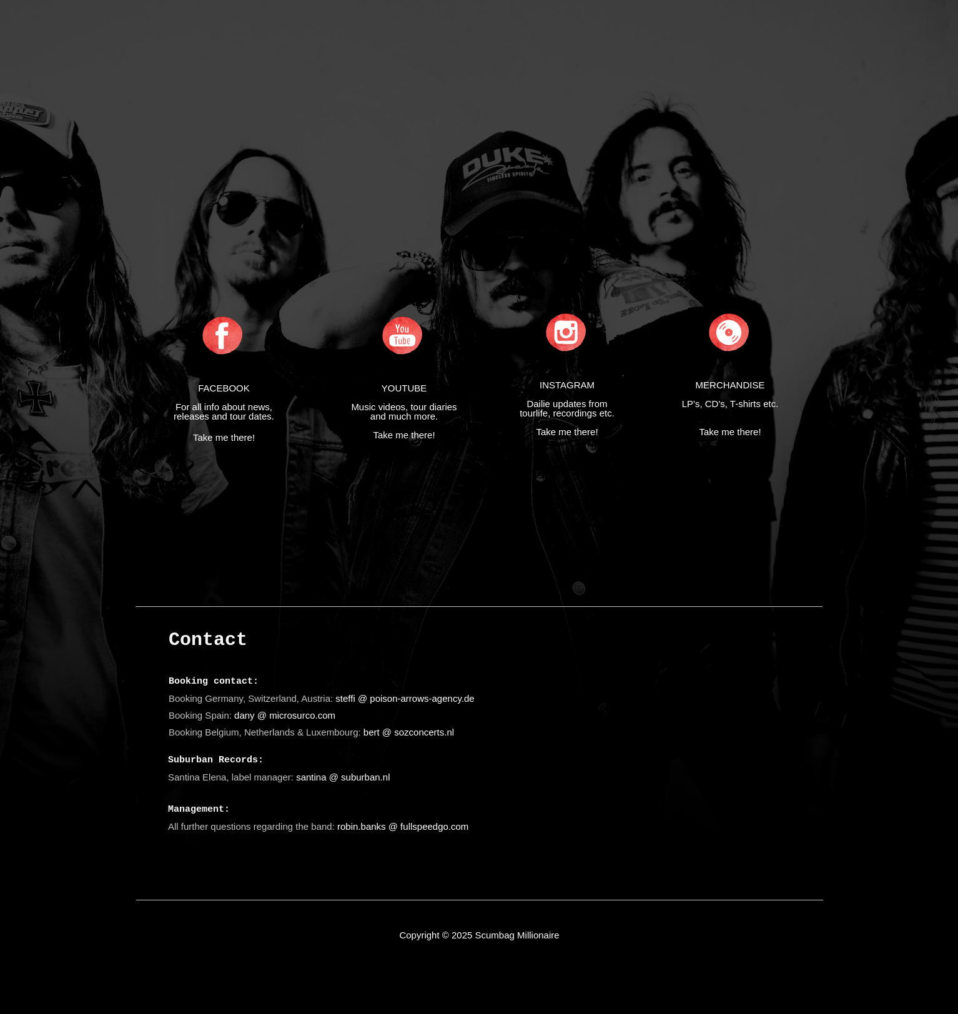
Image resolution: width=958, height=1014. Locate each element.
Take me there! (224, 437)
